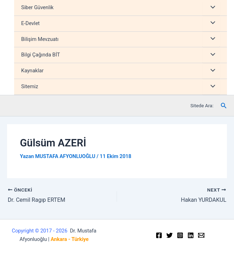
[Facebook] (159, 235)
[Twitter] (169, 235)
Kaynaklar (32, 70)
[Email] (201, 235)
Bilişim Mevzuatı (39, 39)
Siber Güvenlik (37, 7)
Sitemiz (29, 86)
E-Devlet (30, 23)
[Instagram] (180, 235)
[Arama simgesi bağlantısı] (224, 105)
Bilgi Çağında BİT (40, 55)
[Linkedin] (190, 235)
